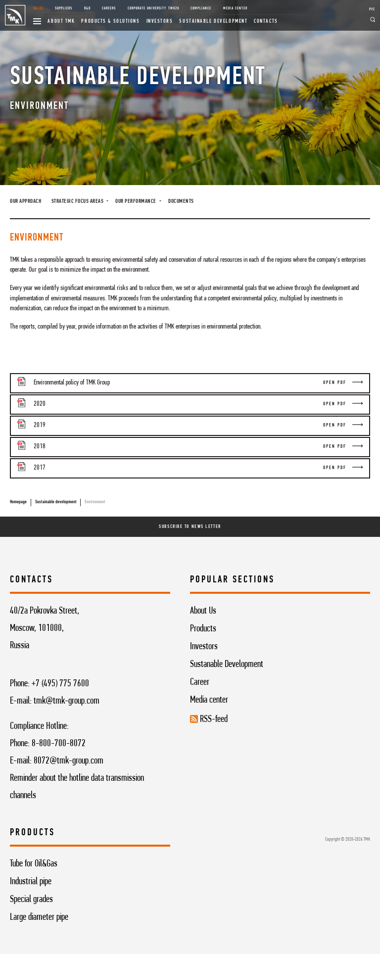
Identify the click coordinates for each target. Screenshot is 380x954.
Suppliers (63, 8)
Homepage (18, 502)
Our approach (25, 201)
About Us (203, 611)
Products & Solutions (110, 21)
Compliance (200, 8)
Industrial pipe (30, 882)
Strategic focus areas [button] (78, 201)
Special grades (31, 900)
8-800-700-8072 (59, 744)
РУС (372, 9)
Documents (181, 201)
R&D (87, 8)
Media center (209, 700)
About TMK (61, 21)
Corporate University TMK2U (153, 8)
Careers (109, 8)
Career (199, 682)
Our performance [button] (136, 201)
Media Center (235, 8)
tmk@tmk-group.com (66, 701)
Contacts (266, 21)
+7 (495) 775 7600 (60, 684)
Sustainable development (213, 21)
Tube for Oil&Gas (33, 864)
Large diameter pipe (39, 917)
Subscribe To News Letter (190, 526)
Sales (38, 8)
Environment (95, 502)
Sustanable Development (226, 664)
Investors (159, 21)
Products (203, 629)
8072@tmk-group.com (68, 761)
